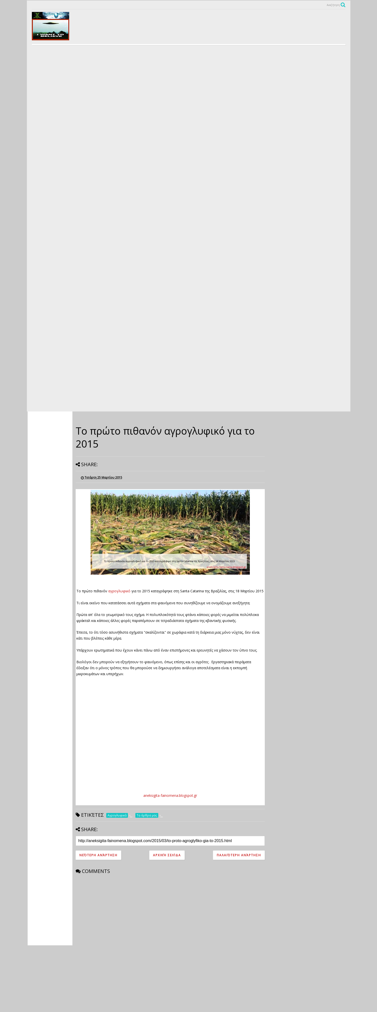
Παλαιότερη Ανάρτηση (239, 855)
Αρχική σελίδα (167, 855)
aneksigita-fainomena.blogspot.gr (170, 795)
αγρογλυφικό (119, 591)
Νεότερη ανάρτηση (98, 855)
